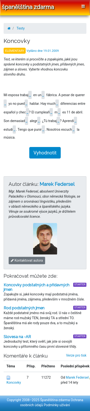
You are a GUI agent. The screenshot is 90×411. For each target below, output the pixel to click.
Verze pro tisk (76, 355)
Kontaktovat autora (27, 260)
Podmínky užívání (57, 405)
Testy (21, 28)
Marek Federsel (57, 184)
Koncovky (13, 382)
